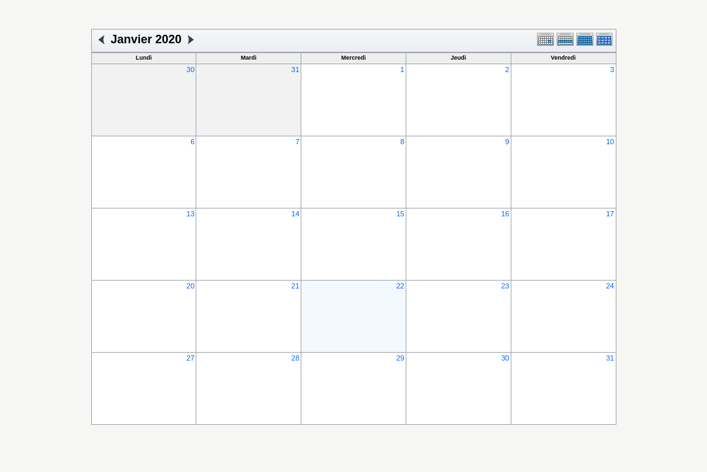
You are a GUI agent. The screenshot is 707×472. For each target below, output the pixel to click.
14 (295, 214)
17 (610, 214)
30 (190, 69)
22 (400, 286)
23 (505, 286)
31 (295, 69)
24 (610, 286)
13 (190, 214)
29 (400, 358)
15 (400, 214)
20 (190, 286)
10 (610, 142)
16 (505, 214)
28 (295, 358)
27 (190, 358)
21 (295, 286)
